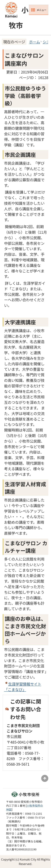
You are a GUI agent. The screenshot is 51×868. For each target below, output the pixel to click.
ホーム (34, 41)
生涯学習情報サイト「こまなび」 (22, 686)
